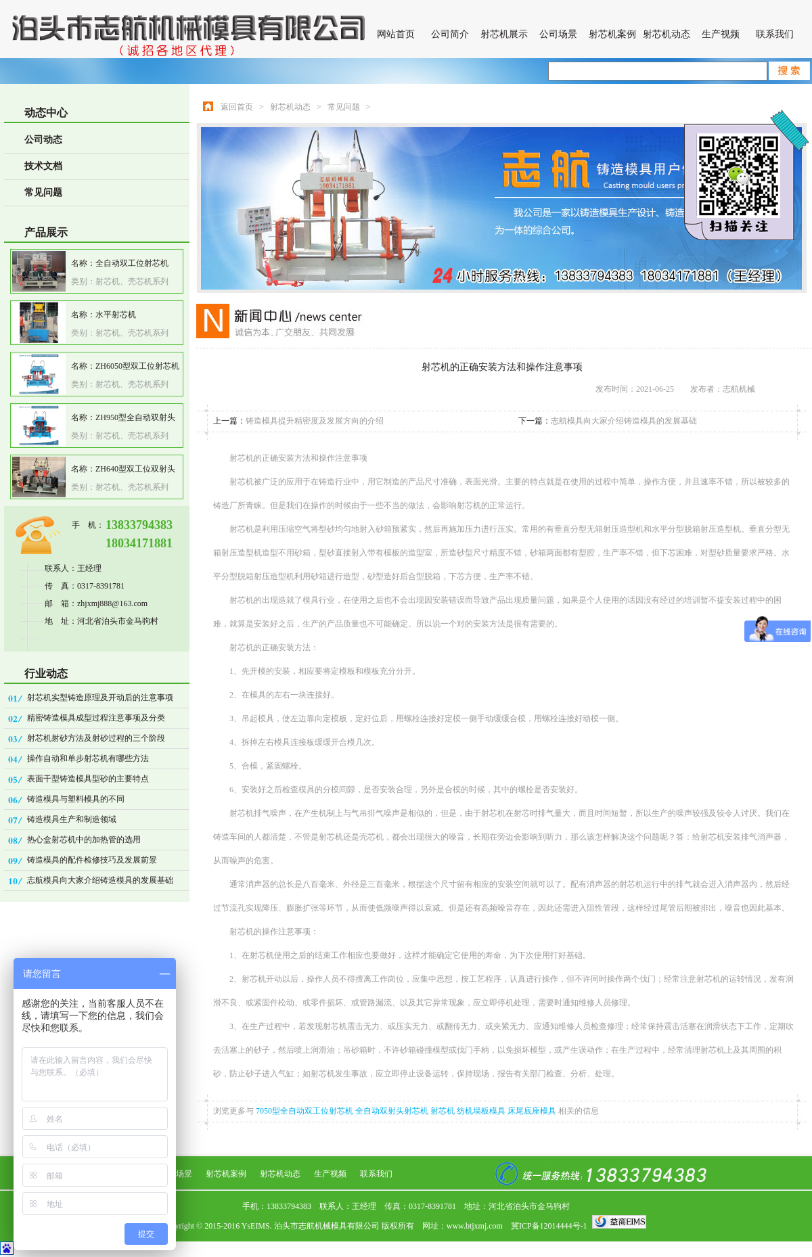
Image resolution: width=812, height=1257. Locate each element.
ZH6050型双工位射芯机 (137, 366)
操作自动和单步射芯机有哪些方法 (88, 758)
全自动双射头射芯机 (392, 1111)
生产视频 (721, 34)
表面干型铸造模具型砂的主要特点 (88, 778)
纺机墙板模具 (482, 1111)
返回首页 (237, 107)
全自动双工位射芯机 (131, 263)
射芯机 (443, 1111)
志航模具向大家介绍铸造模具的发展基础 (100, 880)
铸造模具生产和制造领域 (71, 819)
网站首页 (396, 34)
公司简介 (450, 34)
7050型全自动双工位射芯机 (305, 1111)
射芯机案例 (612, 34)
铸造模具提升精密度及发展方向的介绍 (315, 421)
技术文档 (43, 166)
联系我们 (775, 34)
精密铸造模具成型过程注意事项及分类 (96, 718)
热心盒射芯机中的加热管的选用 (84, 839)
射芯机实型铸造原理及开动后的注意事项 (100, 697)
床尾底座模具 (533, 1111)
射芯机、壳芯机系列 (131, 281)
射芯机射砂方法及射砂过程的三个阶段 (96, 738)
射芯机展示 (504, 34)
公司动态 (43, 140)
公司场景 (558, 34)
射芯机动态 (666, 34)
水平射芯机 (115, 314)
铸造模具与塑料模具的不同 (76, 799)
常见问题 (43, 192)
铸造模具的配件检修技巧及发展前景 (92, 860)
